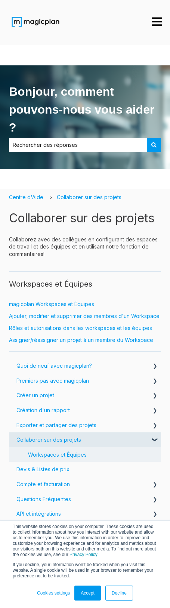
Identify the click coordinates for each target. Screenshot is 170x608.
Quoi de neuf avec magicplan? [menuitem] (54, 365)
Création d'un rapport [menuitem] (43, 410)
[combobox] (78, 145)
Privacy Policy (83, 554)
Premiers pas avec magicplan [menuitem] (52, 380)
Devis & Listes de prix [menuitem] (42, 469)
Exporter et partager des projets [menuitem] (56, 425)
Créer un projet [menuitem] (35, 395)
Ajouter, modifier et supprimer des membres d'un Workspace (84, 316)
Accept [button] (88, 593)
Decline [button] (119, 593)
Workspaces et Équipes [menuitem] (57, 454)
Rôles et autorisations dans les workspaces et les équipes (80, 328)
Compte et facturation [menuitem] (43, 484)
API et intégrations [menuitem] (38, 513)
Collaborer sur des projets (89, 197)
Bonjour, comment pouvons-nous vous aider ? (81, 109)
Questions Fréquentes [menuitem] (43, 499)
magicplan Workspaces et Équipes (51, 304)
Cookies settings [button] (53, 593)
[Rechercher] (154, 145)
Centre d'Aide (26, 197)
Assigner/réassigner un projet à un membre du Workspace (81, 340)
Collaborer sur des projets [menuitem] (48, 439)
